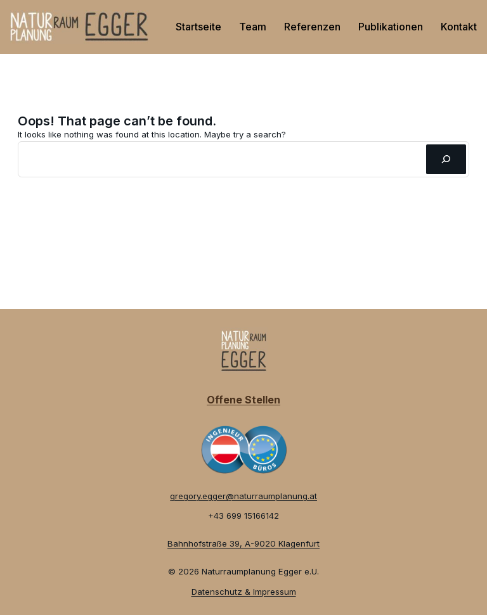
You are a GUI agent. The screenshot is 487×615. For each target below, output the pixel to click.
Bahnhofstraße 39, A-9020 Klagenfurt (243, 543)
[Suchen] (446, 159)
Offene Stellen (243, 399)
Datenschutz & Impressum (244, 591)
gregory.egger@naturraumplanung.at (243, 496)
